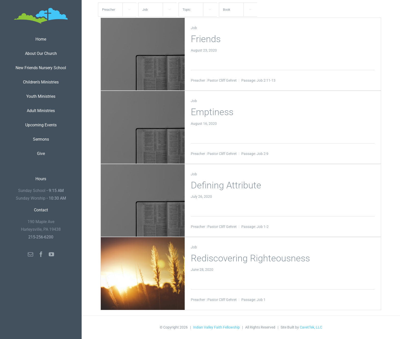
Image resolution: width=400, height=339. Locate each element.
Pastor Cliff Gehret (222, 80)
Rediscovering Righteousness (250, 258)
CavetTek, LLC (311, 327)
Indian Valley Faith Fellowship (216, 327)
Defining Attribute (226, 185)
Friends (206, 39)
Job (194, 28)
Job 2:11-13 (266, 80)
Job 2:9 (262, 154)
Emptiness (212, 112)
